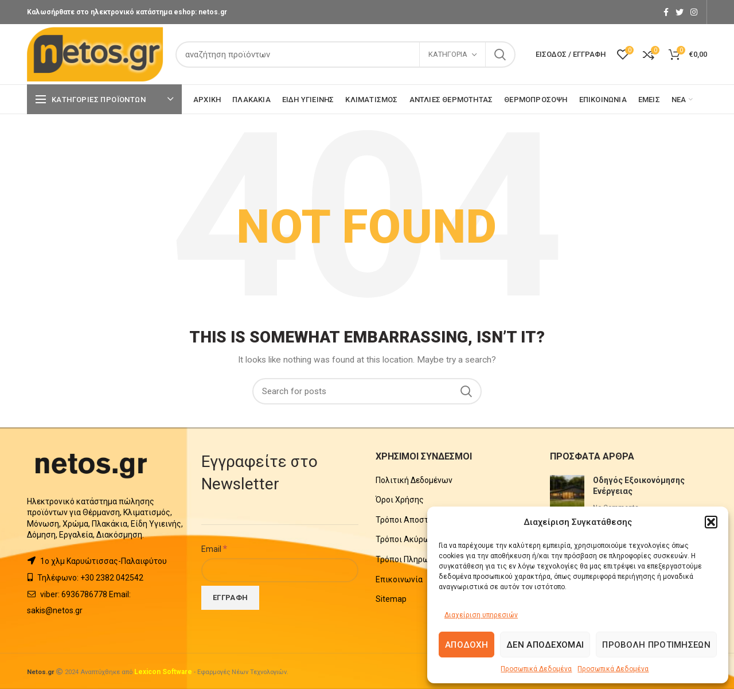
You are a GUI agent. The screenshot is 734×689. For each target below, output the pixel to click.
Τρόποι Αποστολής (411, 519)
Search (500, 54)
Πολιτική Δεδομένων (414, 480)
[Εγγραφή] (230, 598)
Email (214, 548)
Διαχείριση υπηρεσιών (481, 615)
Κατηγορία (447, 54)
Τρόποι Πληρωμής (409, 559)
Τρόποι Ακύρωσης (410, 539)
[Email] (279, 570)
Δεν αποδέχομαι (545, 645)
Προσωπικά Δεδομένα (536, 669)
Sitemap (391, 599)
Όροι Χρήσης (400, 499)
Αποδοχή (466, 645)
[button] (711, 522)
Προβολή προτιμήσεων (656, 645)
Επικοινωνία (399, 579)
